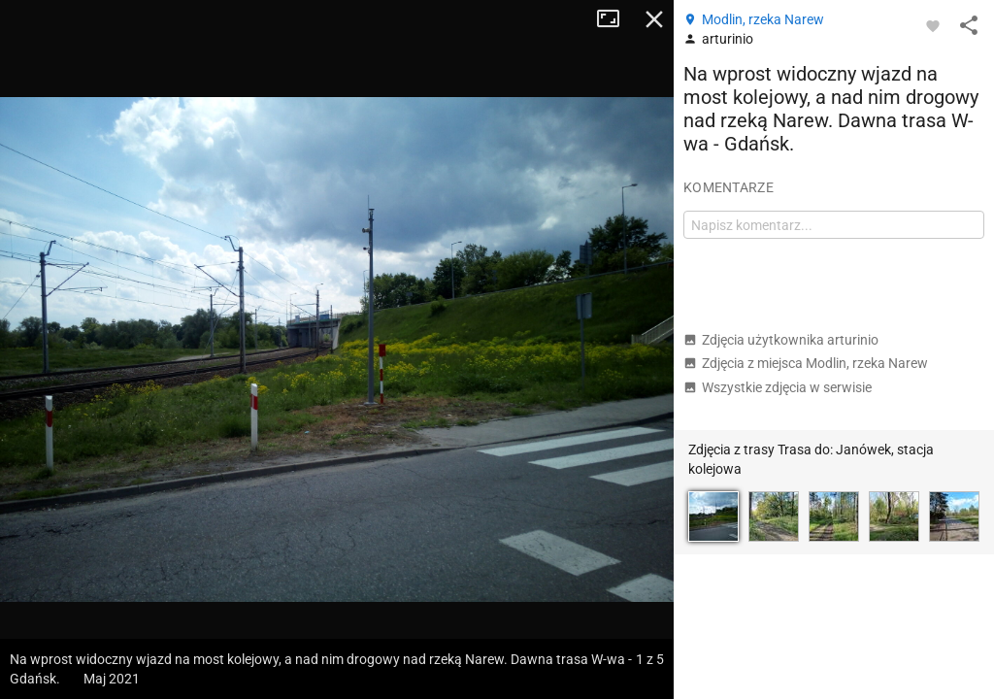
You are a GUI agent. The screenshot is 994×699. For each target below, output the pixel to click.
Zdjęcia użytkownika (780, 340)
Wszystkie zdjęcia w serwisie (777, 387)
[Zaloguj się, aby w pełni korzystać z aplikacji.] (932, 25)
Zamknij (654, 19)
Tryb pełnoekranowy (615, 19)
